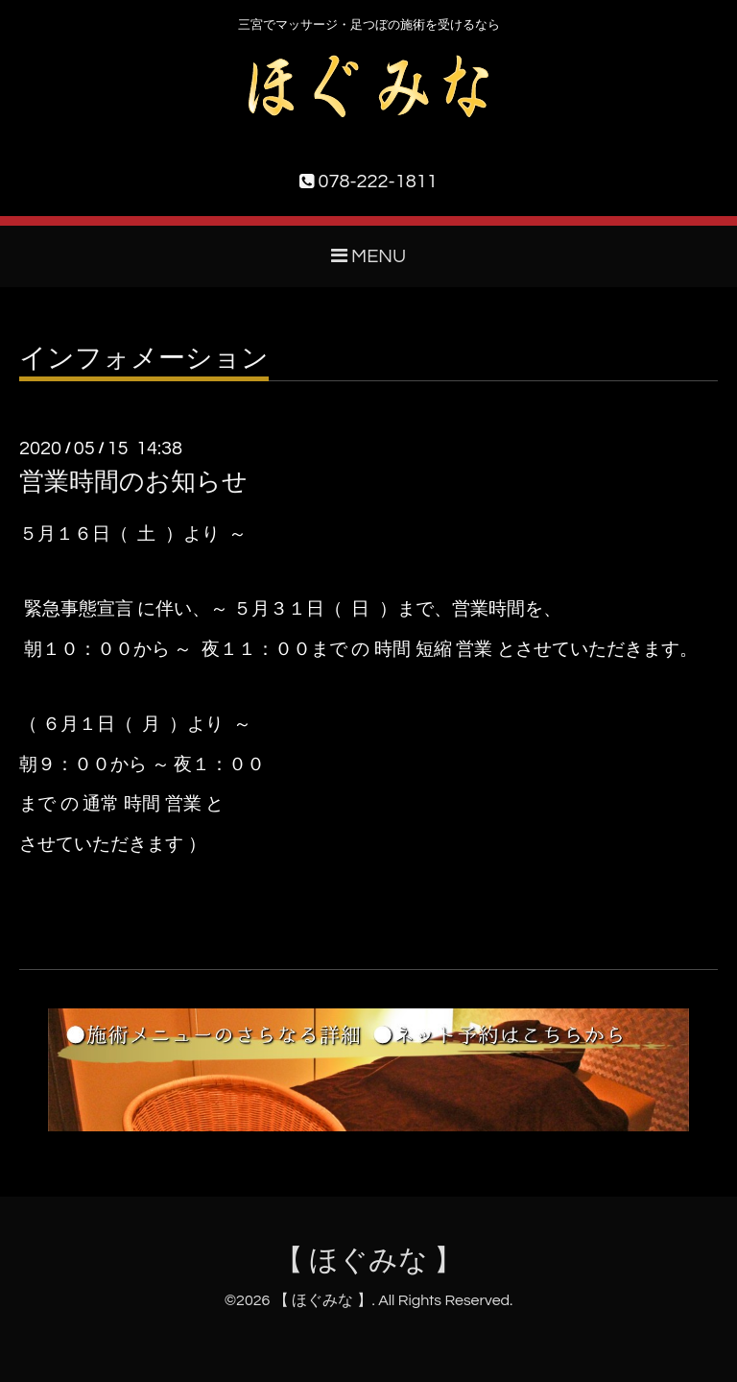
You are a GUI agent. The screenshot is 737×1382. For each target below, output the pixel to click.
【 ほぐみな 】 (369, 1260)
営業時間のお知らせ (133, 482)
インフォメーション (144, 359)
